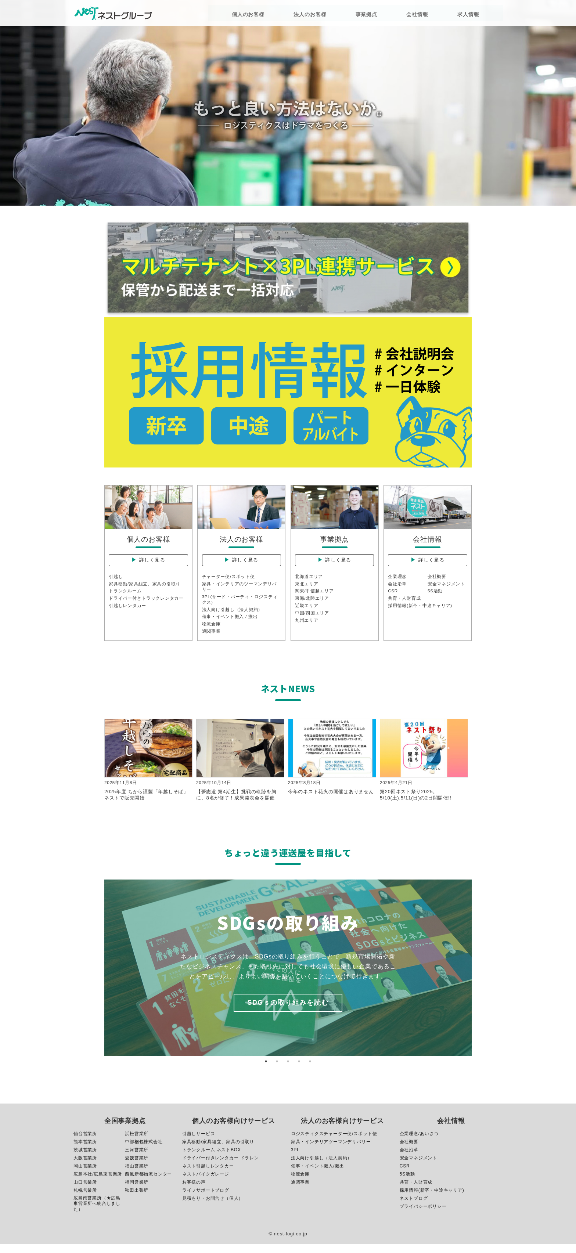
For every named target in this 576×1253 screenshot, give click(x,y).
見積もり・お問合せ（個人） (212, 1207)
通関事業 (211, 637)
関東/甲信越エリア (314, 596)
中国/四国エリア (312, 618)
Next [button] (477, 977)
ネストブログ (414, 1207)
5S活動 (435, 596)
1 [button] (266, 1070)
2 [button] (277, 1070)
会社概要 (437, 581)
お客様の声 (194, 1191)
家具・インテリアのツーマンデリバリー (239, 591)
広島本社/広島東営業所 (97, 1183)
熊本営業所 (85, 1150)
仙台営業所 (85, 1142)
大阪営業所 (85, 1167)
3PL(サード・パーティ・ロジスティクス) (240, 604)
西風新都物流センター (148, 1183)
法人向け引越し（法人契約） (232, 615)
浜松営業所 (136, 1142)
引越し (116, 581)
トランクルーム (125, 596)
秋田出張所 (136, 1199)
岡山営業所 (85, 1175)
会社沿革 (397, 588)
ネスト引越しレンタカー (208, 1175)
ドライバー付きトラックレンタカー (146, 603)
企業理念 (397, 581)
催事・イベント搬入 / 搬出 (230, 622)
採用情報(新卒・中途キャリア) (420, 611)
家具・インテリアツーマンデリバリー (331, 1150)
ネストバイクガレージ (205, 1183)
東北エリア (306, 588)
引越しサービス (198, 1142)
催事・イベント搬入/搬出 (317, 1175)
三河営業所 (136, 1159)
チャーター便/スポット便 (228, 581)
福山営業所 (136, 1175)
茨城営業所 (85, 1159)
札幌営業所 (85, 1199)
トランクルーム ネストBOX (211, 1159)
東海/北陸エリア (312, 603)
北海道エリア (309, 581)
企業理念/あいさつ (419, 1142)
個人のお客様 (255, 16)
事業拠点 (356, 16)
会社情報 (398, 16)
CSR (393, 596)
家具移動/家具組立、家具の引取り (145, 588)
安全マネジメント (446, 588)
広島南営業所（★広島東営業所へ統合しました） (96, 1213)
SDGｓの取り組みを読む (288, 1012)
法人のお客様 (308, 16)
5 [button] (310, 1070)
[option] (288, 977)
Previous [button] (98, 977)
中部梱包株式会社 (143, 1150)
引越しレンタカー (127, 611)
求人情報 (440, 16)
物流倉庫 (211, 630)
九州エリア (306, 626)
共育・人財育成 (404, 603)
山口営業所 (85, 1191)
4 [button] (299, 1070)
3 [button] (288, 1070)
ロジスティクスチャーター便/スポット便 (334, 1142)
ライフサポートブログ (205, 1199)
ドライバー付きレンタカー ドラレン (220, 1167)
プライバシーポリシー (423, 1215)
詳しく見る (152, 563)
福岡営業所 (136, 1191)
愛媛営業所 (136, 1167)
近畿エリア (306, 611)
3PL (295, 1159)
